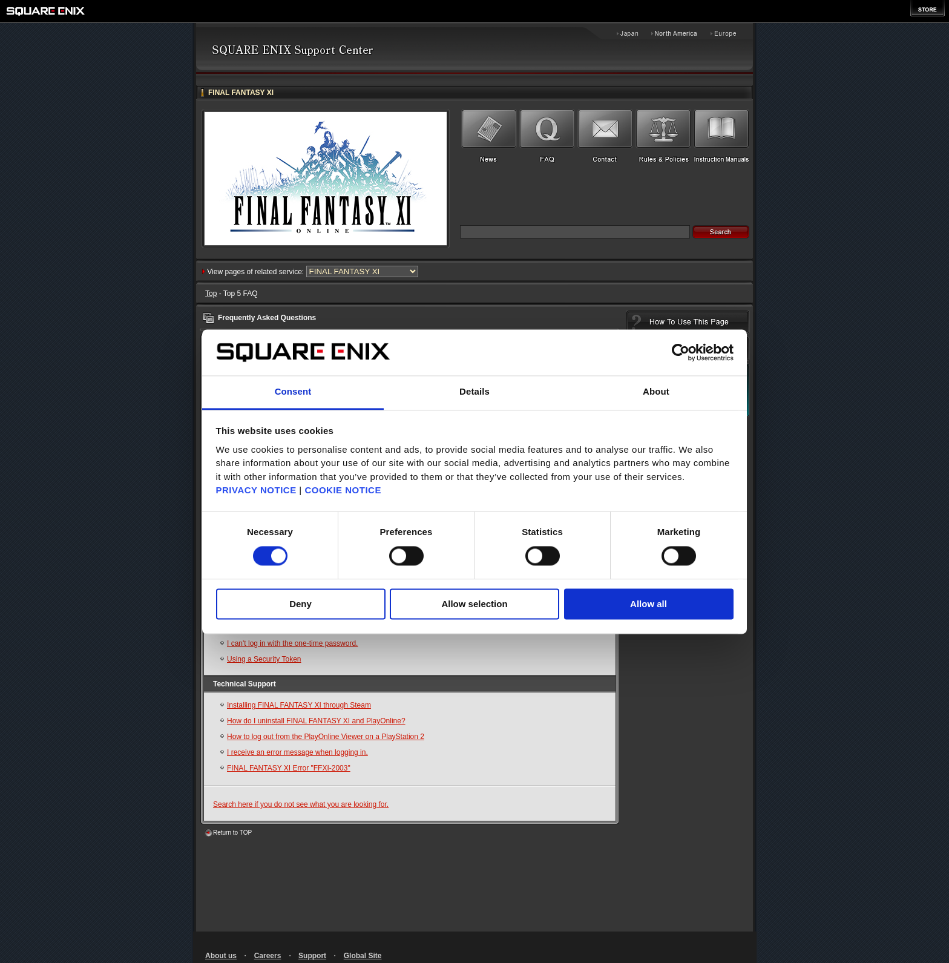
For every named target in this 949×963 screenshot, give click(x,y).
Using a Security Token (264, 659)
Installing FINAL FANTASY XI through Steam (299, 705)
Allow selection (474, 604)
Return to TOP (232, 832)
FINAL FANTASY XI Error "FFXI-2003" (288, 768)
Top (211, 293)
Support (312, 955)
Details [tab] (474, 392)
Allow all (648, 604)
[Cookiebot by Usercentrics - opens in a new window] (681, 352)
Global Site (363, 955)
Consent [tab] (293, 392)
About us (221, 955)
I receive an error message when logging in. (297, 752)
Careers (267, 955)
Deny (300, 604)
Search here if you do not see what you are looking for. (301, 804)
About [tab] (656, 392)
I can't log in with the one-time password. (292, 643)
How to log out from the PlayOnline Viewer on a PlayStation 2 (325, 736)
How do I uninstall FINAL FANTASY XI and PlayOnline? (316, 721)
